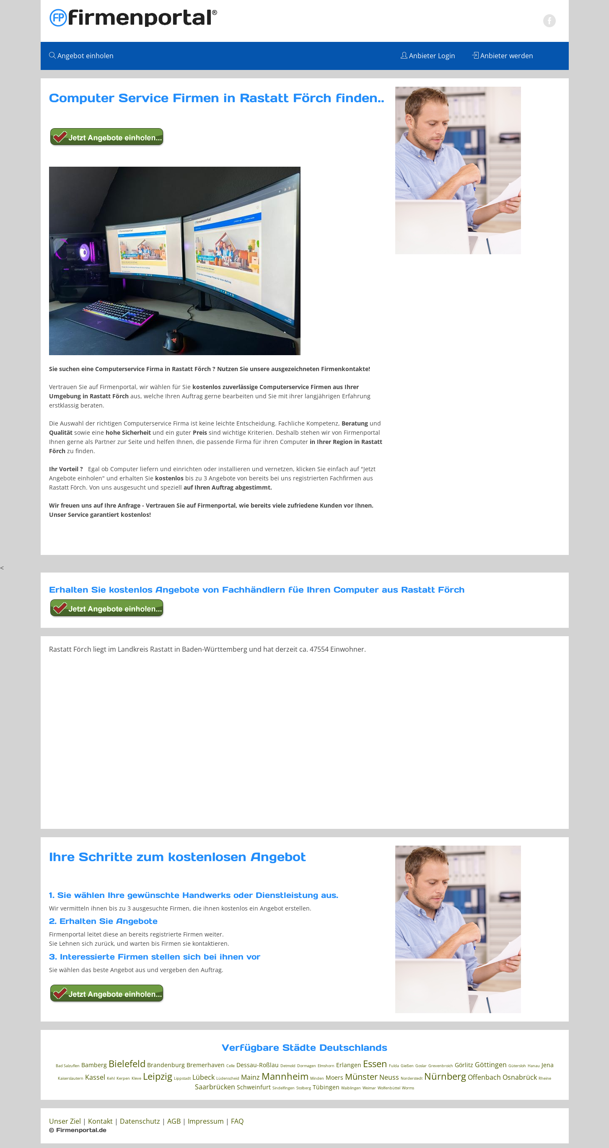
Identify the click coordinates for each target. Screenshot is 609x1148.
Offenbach (484, 1077)
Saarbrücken (215, 1086)
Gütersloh (517, 1065)
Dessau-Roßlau (257, 1065)
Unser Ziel (65, 1121)
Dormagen (306, 1065)
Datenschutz (140, 1121)
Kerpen (123, 1078)
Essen (375, 1063)
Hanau (534, 1065)
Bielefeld (127, 1063)
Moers (334, 1077)
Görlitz (464, 1065)
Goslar (421, 1065)
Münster (361, 1076)
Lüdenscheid (227, 1078)
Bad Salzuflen (68, 1065)
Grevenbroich (440, 1065)
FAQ (237, 1121)
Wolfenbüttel (389, 1088)
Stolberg (303, 1088)
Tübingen (326, 1087)
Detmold (287, 1065)
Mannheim (285, 1076)
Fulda (394, 1065)
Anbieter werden (502, 55)
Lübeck (203, 1077)
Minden (317, 1078)
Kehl (111, 1078)
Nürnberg (445, 1076)
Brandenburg (166, 1065)
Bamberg (94, 1065)
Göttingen (491, 1064)
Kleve (136, 1078)
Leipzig (157, 1076)
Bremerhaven (206, 1065)
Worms (408, 1088)
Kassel (95, 1077)
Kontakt (100, 1121)
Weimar (369, 1088)
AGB (174, 1121)
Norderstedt (411, 1078)
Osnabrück (520, 1077)
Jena (548, 1065)
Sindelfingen (283, 1088)
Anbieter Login (428, 55)
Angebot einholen (81, 55)
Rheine (545, 1078)
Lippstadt (182, 1078)
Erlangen (348, 1065)
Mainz (250, 1077)
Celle (230, 1065)
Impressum (206, 1121)
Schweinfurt (254, 1087)
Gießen (407, 1065)
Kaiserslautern (70, 1078)
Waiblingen (351, 1088)
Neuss (389, 1077)
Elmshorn (326, 1065)
